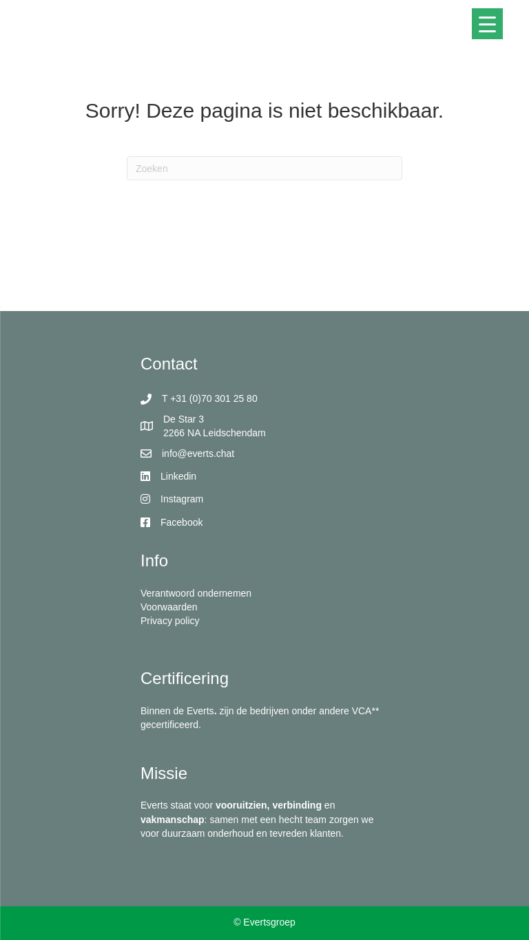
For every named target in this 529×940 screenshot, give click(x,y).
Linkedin (178, 476)
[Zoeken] (264, 168)
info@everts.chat (198, 453)
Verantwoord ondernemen (196, 593)
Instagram (181, 498)
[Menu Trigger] (487, 23)
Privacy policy (170, 620)
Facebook (181, 522)
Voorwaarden (169, 606)
